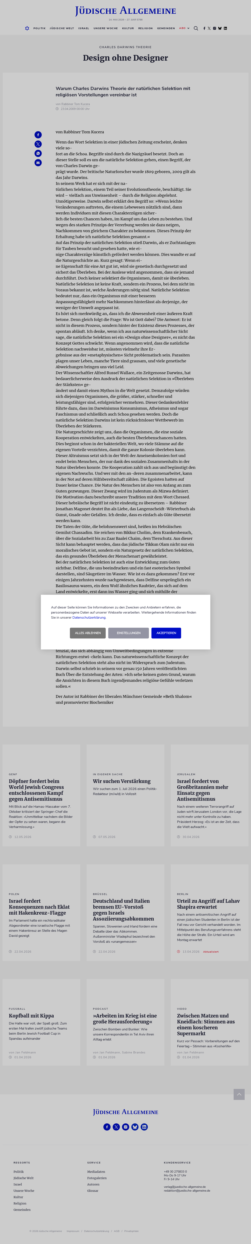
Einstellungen (128, 633)
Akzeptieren (166, 633)
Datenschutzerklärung (88, 617)
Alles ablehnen (88, 633)
